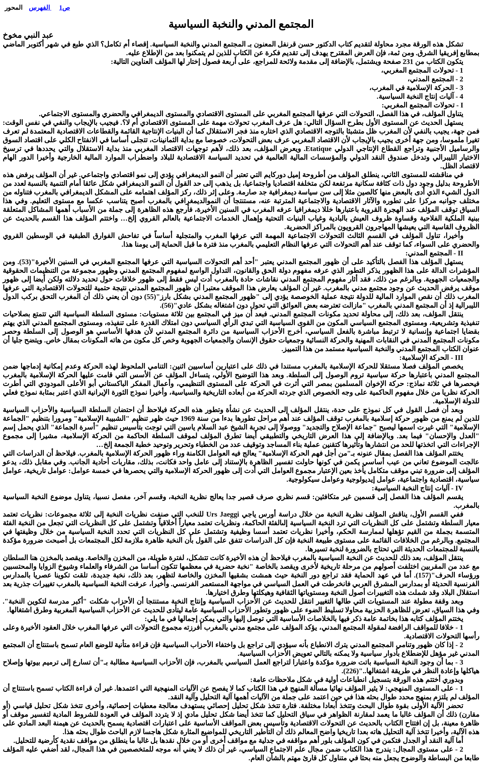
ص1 (64, 7)
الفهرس (40, 7)
